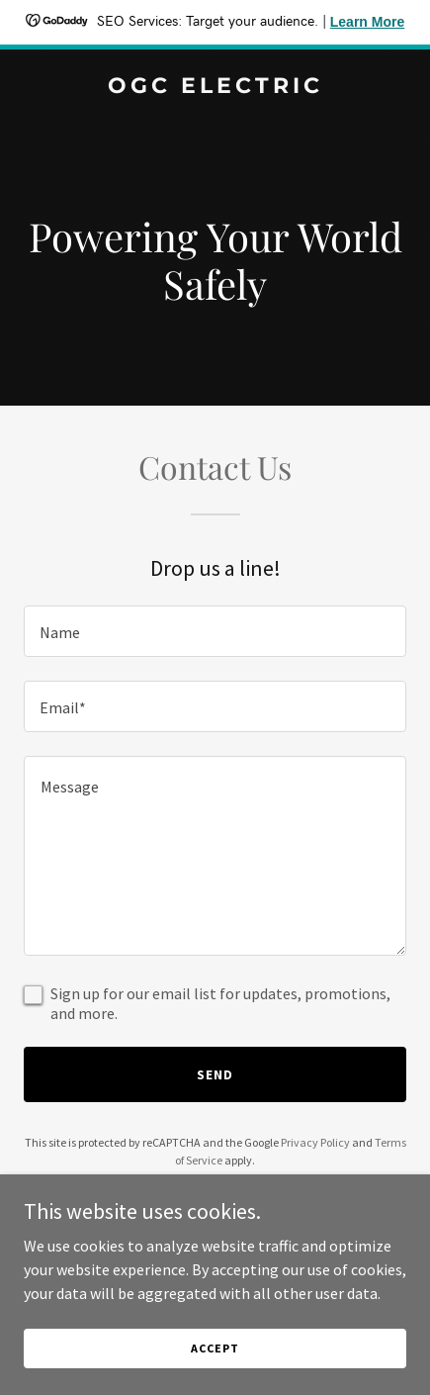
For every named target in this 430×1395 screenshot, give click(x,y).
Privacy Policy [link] (315, 1142)
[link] (215, 87)
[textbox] (215, 631)
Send (215, 1074)
